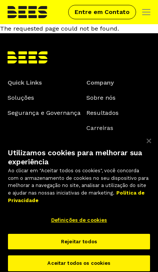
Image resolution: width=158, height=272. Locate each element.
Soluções (21, 97)
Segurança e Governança (44, 112)
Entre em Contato (102, 11)
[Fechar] (149, 143)
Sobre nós (101, 97)
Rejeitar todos (79, 244)
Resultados (102, 112)
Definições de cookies (79, 223)
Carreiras (99, 127)
